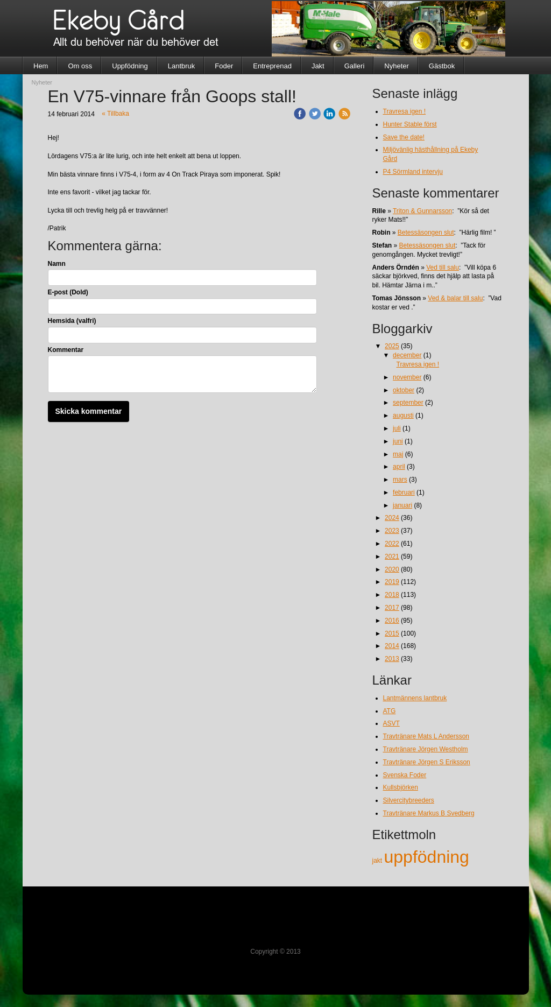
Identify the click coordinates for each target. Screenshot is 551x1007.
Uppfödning (130, 66)
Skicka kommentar (88, 411)
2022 (392, 543)
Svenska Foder (405, 775)
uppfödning (426, 857)
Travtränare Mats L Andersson (426, 736)
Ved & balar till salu (455, 298)
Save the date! (404, 137)
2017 (392, 607)
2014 (392, 646)
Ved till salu (442, 267)
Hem (40, 66)
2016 (392, 620)
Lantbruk (181, 66)
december (407, 355)
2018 (392, 594)
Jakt (318, 66)
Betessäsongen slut (426, 232)
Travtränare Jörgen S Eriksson (426, 762)
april (399, 466)
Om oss (80, 66)
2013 (392, 659)
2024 (392, 518)
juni (398, 441)
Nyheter (396, 66)
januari (402, 505)
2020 (392, 569)
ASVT (391, 723)
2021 (392, 556)
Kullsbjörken (400, 787)
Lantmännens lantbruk (415, 698)
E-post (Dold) (68, 292)
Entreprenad (272, 66)
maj (398, 454)
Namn (57, 263)
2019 (392, 582)
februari (404, 492)
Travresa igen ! (404, 111)
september (408, 402)
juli (397, 428)
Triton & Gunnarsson (422, 211)
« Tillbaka (115, 113)
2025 (392, 346)
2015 (392, 633)
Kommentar (66, 350)
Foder (224, 66)
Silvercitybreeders (408, 800)
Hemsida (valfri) (72, 321)
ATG (389, 711)
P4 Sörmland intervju (413, 171)
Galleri (354, 66)
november (407, 377)
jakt (378, 860)
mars (400, 479)
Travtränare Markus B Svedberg (429, 813)
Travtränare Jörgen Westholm (425, 749)
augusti (403, 415)
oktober (403, 390)
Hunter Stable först (410, 124)
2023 (392, 530)
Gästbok (442, 66)
